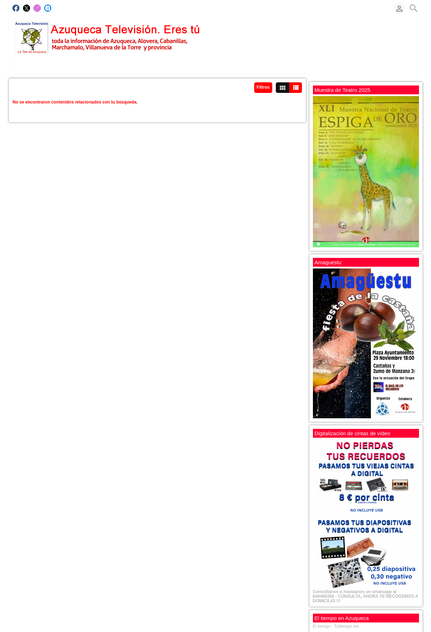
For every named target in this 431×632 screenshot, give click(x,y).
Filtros (263, 87)
